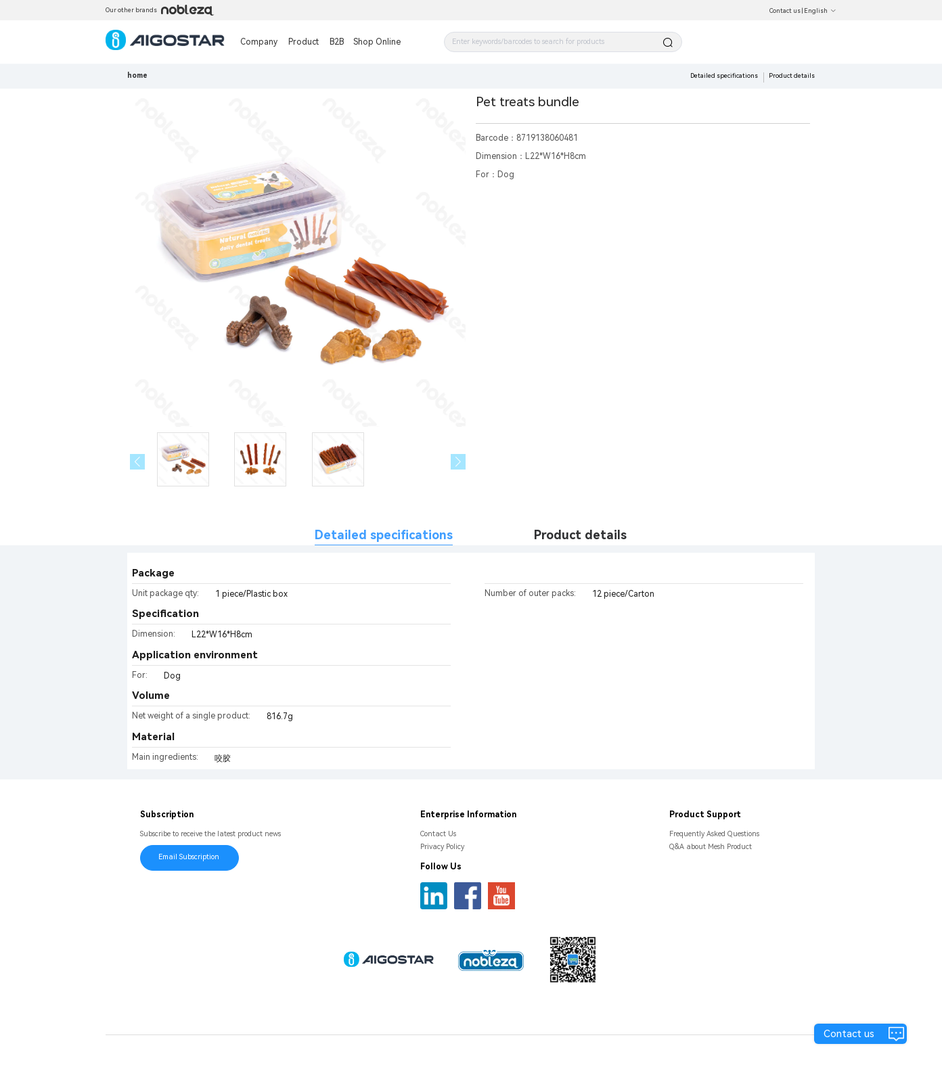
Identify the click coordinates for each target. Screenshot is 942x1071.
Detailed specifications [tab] (384, 535)
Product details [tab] (580, 535)
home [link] (137, 75)
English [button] (820, 10)
